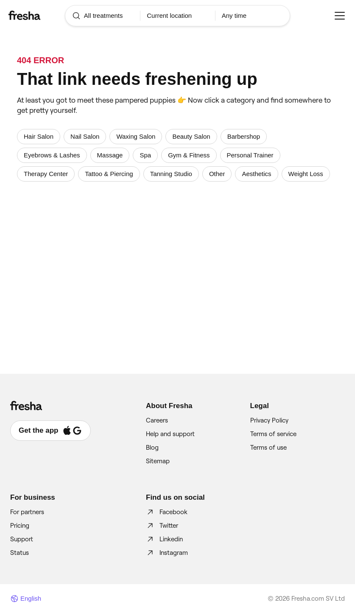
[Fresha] (36, 15)
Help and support (170, 434)
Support (21, 539)
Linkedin (164, 539)
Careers (157, 420)
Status (19, 552)
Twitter (162, 525)
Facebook (166, 512)
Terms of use (268, 447)
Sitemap (158, 461)
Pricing (19, 525)
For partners (27, 512)
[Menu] (340, 15)
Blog (152, 447)
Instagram (167, 553)
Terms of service (273, 434)
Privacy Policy (269, 420)
